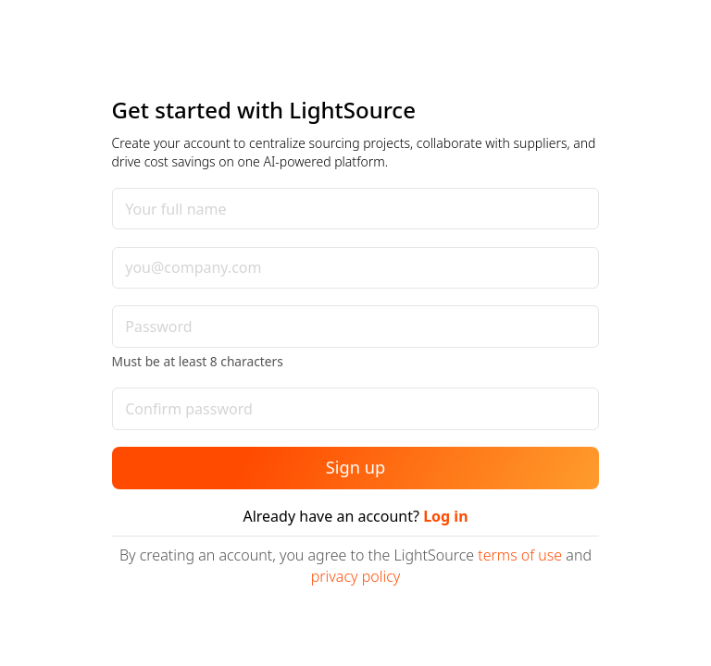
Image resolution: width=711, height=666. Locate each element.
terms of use (520, 555)
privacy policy (356, 576)
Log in (445, 516)
